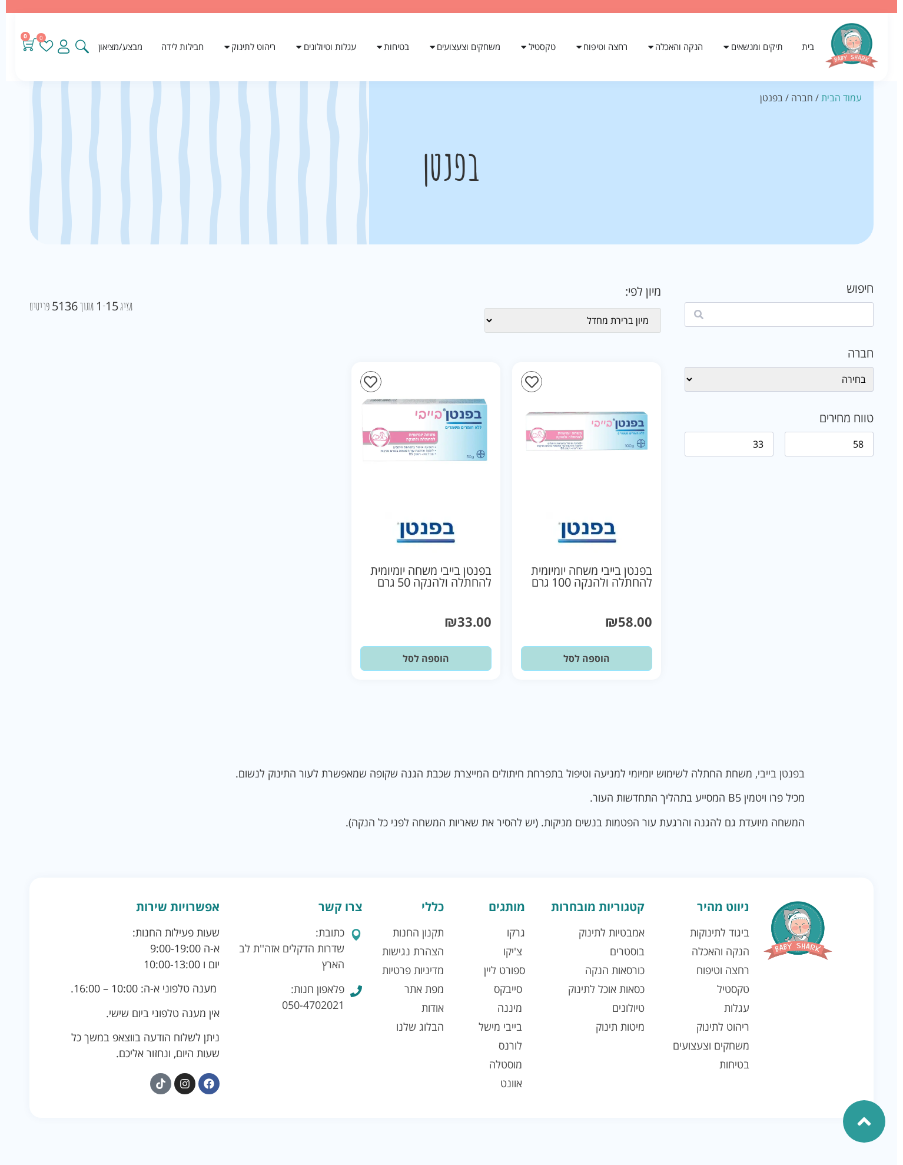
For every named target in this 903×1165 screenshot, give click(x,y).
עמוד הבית (841, 97)
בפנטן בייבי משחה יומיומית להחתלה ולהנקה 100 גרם (591, 576)
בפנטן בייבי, (780, 773)
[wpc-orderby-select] (572, 320)
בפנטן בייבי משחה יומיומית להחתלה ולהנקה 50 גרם (431, 576)
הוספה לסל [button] (586, 658)
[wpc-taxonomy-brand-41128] (779, 379)
